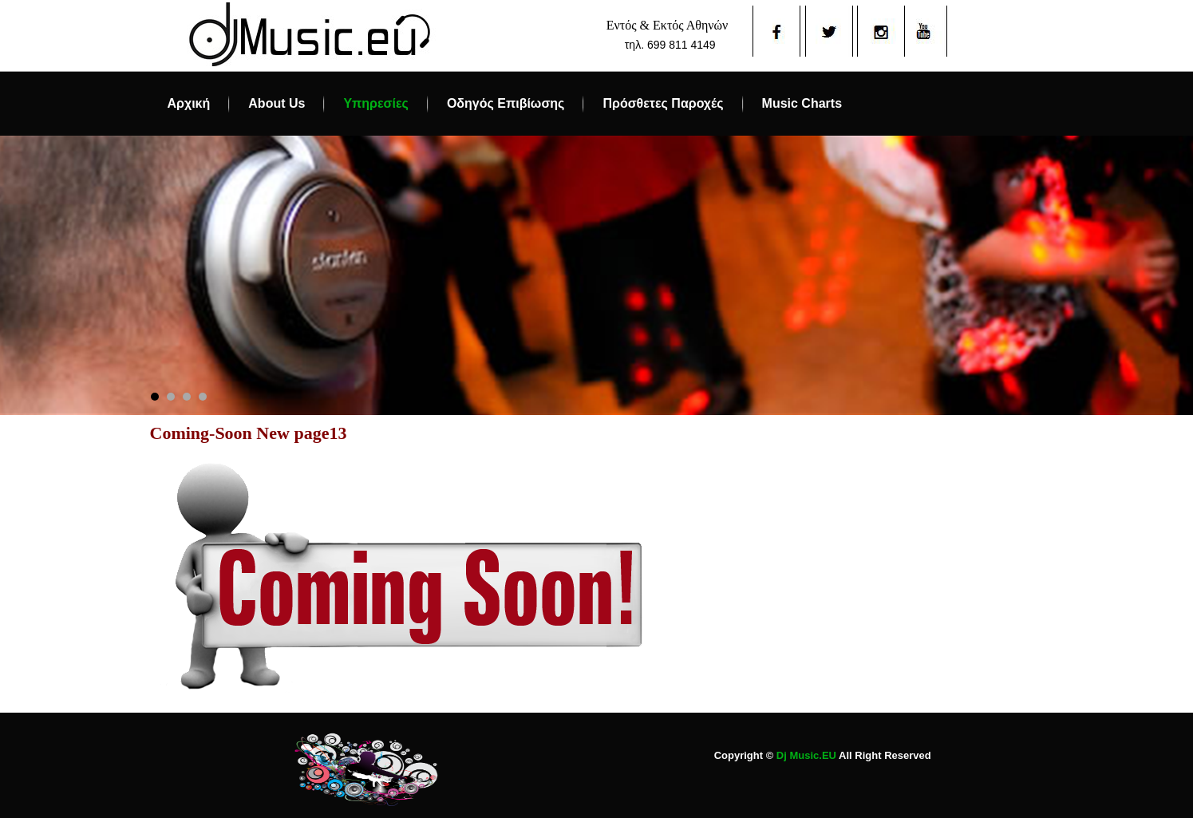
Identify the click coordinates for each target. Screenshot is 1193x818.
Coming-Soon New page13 (248, 433)
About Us (276, 103)
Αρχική (189, 103)
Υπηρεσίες (376, 103)
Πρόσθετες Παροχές (662, 103)
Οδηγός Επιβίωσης (506, 103)
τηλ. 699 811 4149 (670, 44)
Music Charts (802, 103)
